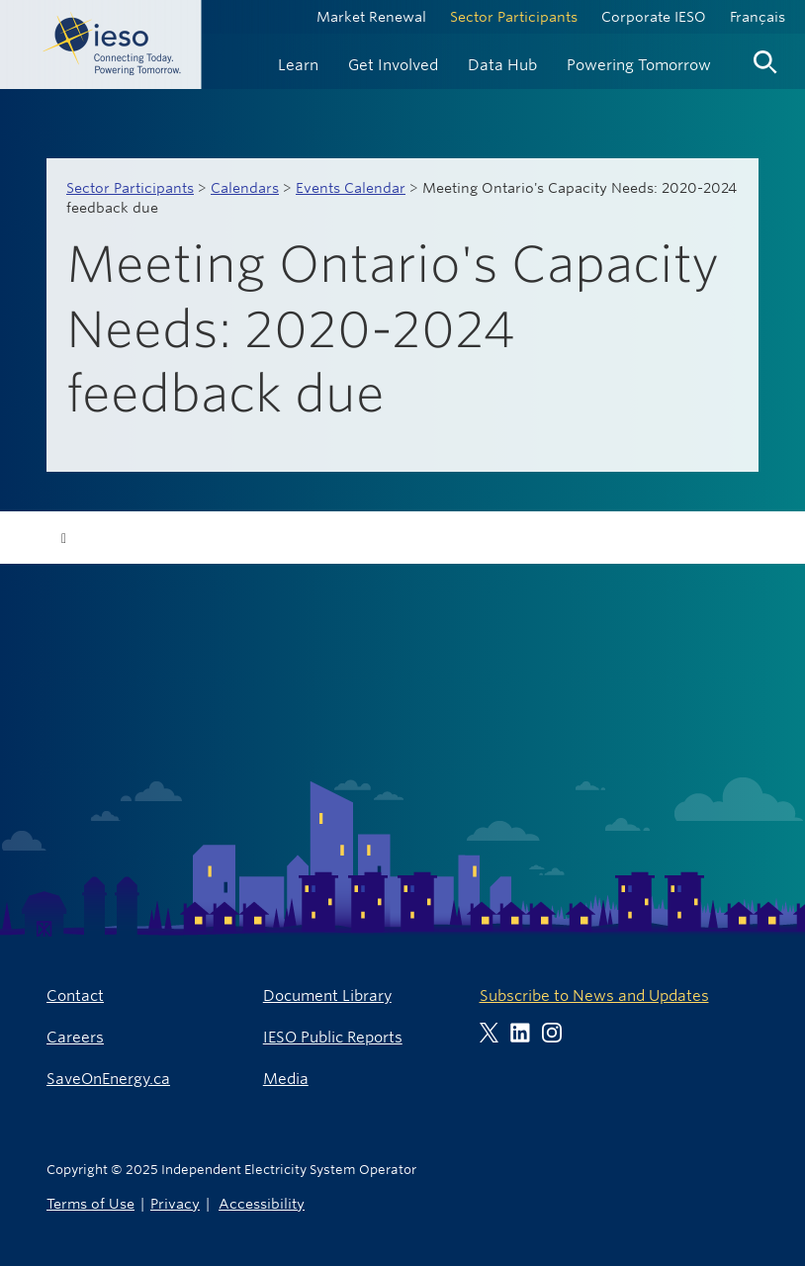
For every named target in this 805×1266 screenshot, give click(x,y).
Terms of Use (90, 1203)
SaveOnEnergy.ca (108, 1078)
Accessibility (262, 1203)
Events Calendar (350, 188)
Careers (75, 1037)
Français (757, 17)
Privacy (175, 1203)
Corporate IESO (653, 17)
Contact (75, 995)
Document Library (327, 995)
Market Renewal (371, 17)
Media (286, 1078)
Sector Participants (514, 17)
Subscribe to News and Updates (594, 995)
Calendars (245, 188)
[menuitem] (298, 63)
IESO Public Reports (332, 1037)
